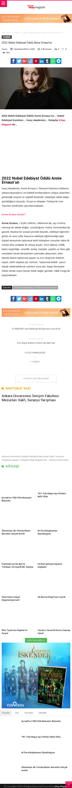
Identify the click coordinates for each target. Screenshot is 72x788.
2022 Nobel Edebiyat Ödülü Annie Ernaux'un (35, 287)
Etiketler (43, 712)
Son (17, 712)
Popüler (6, 712)
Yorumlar (28, 712)
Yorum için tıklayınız (36, 378)
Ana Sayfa (6, 32)
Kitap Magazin (61, 786)
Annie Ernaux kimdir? (13, 214)
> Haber (34, 361)
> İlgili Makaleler (34, 352)
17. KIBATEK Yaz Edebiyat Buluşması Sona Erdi (35, 326)
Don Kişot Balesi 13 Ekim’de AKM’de (35, 340)
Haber (17, 32)
